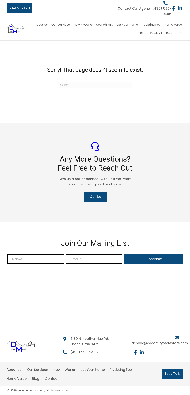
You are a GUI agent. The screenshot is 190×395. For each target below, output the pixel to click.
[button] (19, 8)
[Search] (95, 85)
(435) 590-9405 (84, 352)
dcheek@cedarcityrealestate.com (160, 343)
